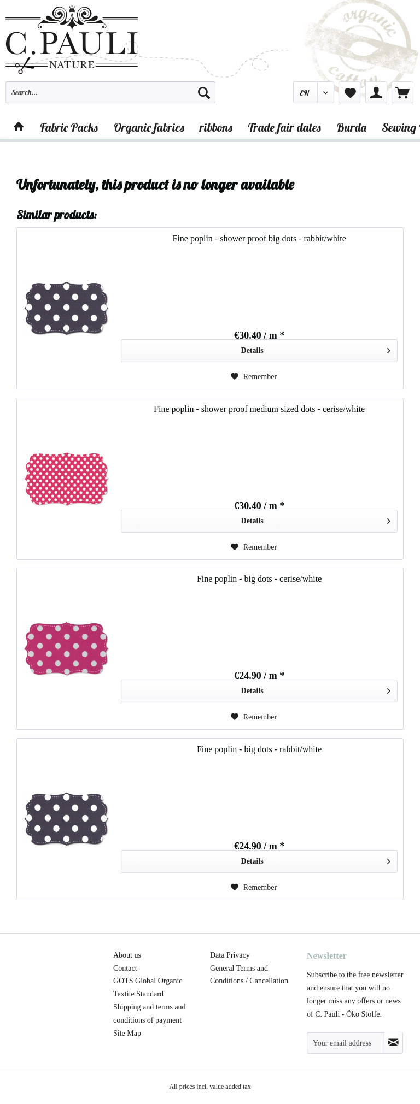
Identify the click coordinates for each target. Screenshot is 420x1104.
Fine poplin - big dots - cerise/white (259, 578)
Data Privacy (230, 955)
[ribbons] (216, 127)
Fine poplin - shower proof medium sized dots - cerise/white (259, 409)
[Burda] (351, 127)
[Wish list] (349, 92)
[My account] (376, 92)
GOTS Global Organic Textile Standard (148, 987)
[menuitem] (110, 97)
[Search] (203, 92)
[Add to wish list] (254, 376)
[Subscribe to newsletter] (393, 1043)
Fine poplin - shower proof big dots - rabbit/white (259, 238)
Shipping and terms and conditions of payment (149, 1013)
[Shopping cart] (402, 92)
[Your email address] (345, 1043)
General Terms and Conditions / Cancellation (249, 974)
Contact (125, 968)
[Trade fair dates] (284, 127)
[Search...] (110, 92)
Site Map (127, 1033)
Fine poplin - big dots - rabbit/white (259, 749)
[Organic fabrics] (149, 127)
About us (127, 955)
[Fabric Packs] (69, 127)
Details (315, 348)
